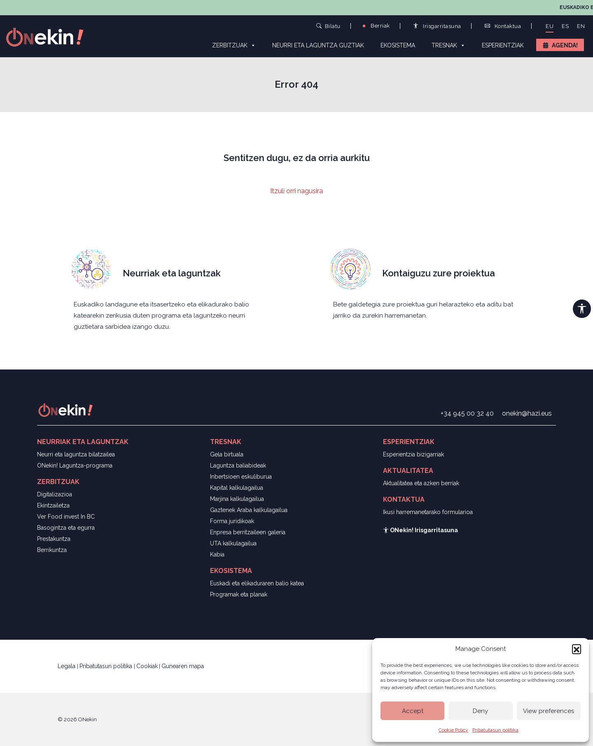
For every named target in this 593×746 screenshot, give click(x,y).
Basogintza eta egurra (66, 527)
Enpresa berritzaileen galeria (247, 532)
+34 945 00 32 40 (467, 413)
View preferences (548, 711)
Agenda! (565, 45)
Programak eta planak (238, 594)
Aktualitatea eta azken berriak (421, 483)
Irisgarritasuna (437, 26)
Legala (67, 666)
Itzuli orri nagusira (296, 191)
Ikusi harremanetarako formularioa (428, 512)
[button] (576, 649)
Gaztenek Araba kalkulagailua (248, 510)
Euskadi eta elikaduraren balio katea (257, 583)
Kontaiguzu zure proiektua (438, 273)
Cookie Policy (453, 730)
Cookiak (147, 666)
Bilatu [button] (328, 25)
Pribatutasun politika (495, 730)
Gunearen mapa (182, 666)
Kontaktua (503, 26)
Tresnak (448, 45)
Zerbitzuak (234, 45)
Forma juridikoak (232, 521)
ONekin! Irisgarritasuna (420, 530)
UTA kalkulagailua (233, 543)
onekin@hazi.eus (527, 413)
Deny (480, 711)
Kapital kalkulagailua (236, 487)
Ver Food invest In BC (66, 516)
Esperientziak (503, 45)
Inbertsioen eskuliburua (241, 476)
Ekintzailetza (53, 505)
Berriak (375, 26)
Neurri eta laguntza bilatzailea (76, 454)
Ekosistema (398, 45)
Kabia (217, 554)
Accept (412, 711)
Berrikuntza (52, 550)
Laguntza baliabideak (238, 465)
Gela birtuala (226, 454)
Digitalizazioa (54, 494)
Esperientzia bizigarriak (413, 454)
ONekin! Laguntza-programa (74, 465)
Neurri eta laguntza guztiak (318, 45)
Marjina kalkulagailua (237, 499)
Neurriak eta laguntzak (172, 273)
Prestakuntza (53, 539)
